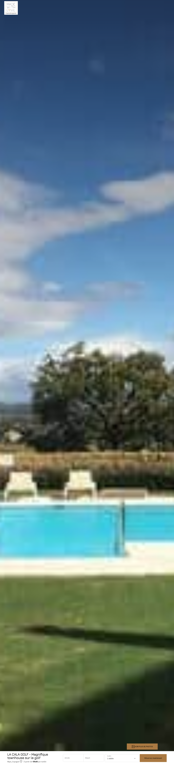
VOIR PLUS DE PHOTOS (142, 746)
